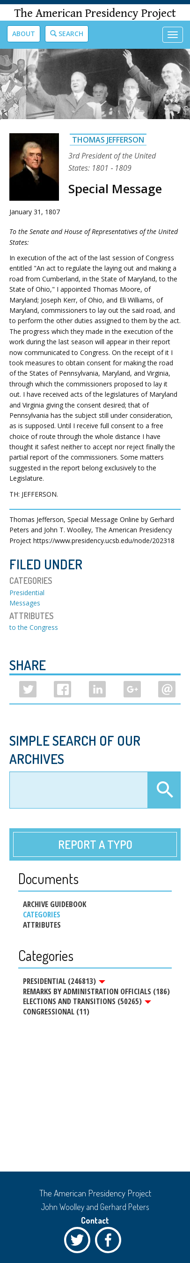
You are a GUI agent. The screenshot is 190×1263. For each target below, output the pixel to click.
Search (66, 33)
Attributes (42, 925)
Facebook (110, 1242)
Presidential (26, 592)
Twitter (79, 1242)
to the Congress (33, 627)
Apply (163, 790)
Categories (41, 914)
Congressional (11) (56, 1011)
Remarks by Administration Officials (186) (96, 991)
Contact (95, 1220)
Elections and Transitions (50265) (87, 1001)
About (23, 33)
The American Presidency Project (95, 13)
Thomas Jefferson (108, 140)
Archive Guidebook (54, 904)
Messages (24, 602)
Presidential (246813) (64, 981)
